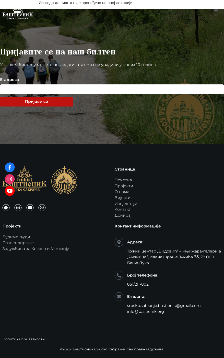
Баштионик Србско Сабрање (99, 349)
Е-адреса (9, 80)
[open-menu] (216, 11)
